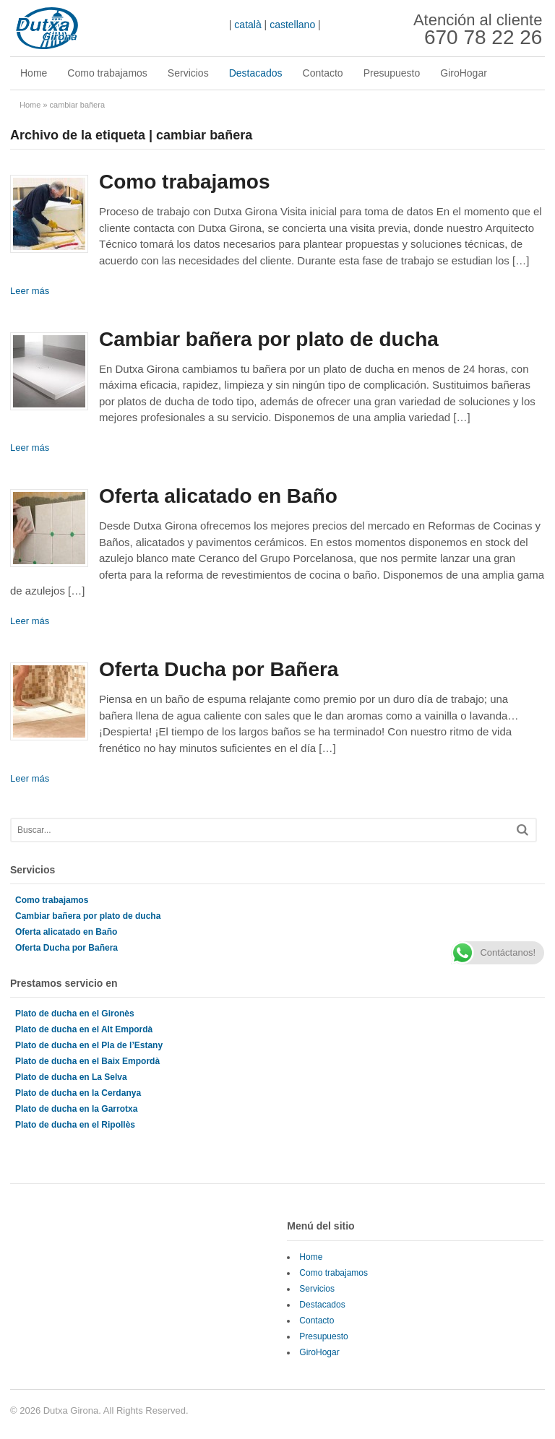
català (247, 24)
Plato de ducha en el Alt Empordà (83, 1029)
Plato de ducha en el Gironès (74, 1013)
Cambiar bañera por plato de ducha (269, 339)
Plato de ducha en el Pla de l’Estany (89, 1045)
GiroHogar (463, 73)
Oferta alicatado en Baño (218, 496)
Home (33, 73)
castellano (292, 24)
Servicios (188, 73)
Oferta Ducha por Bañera (218, 669)
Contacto (323, 73)
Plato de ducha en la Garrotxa (76, 1109)
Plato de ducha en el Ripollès (75, 1125)
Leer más (29, 290)
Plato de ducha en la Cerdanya (78, 1093)
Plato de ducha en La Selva (71, 1077)
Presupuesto (392, 73)
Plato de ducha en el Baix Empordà (87, 1061)
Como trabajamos (107, 73)
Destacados (256, 73)
